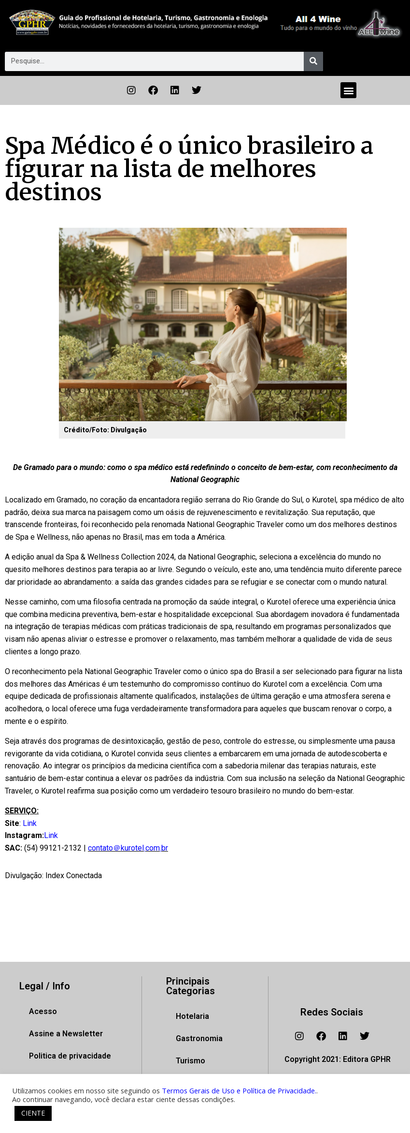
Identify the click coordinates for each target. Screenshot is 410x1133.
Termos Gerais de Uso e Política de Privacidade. (239, 1090)
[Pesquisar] (313, 61)
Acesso (43, 1011)
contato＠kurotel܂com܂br (128, 848)
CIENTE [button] (33, 1113)
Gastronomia (199, 1038)
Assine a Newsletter (66, 1033)
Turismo (190, 1060)
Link (30, 823)
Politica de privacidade (70, 1055)
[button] (348, 90)
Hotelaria (192, 1016)
